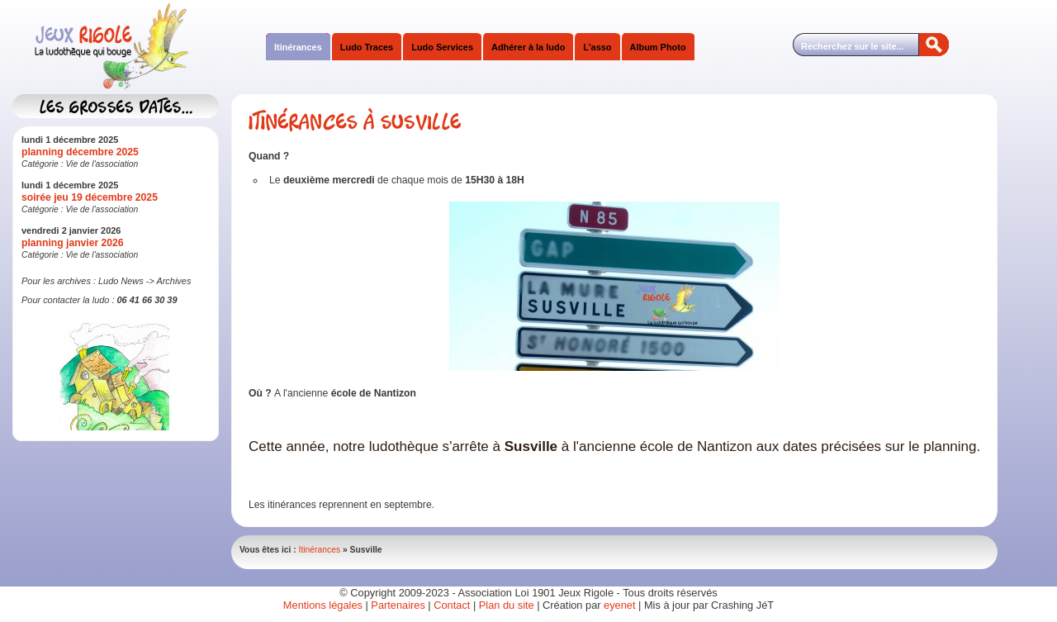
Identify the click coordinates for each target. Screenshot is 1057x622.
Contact (452, 605)
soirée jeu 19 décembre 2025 (89, 197)
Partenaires (397, 605)
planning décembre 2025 (80, 152)
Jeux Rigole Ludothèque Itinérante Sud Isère (177, 47)
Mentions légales (323, 605)
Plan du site (506, 605)
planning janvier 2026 (72, 243)
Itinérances (320, 549)
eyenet (621, 605)
